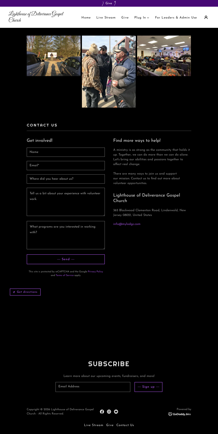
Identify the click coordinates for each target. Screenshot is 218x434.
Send (66, 259)
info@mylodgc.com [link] (126, 224)
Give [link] (125, 17)
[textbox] (66, 152)
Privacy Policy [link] (95, 271)
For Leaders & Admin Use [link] (176, 17)
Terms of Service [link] (65, 275)
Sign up (148, 387)
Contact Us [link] (125, 425)
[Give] (109, 3)
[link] (36, 21)
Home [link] (86, 17)
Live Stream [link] (106, 17)
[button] (141, 17)
